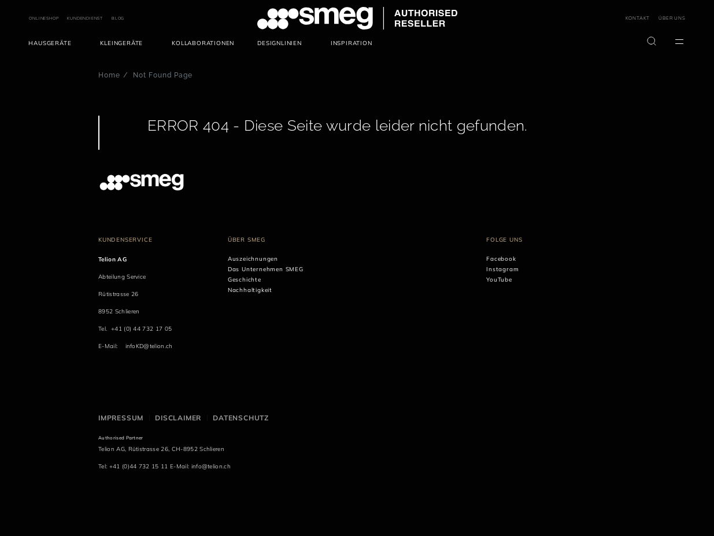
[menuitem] (52, 43)
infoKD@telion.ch (149, 346)
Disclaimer (178, 417)
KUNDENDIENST (85, 18)
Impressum (120, 417)
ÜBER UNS (671, 18)
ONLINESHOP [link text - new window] (43, 18)
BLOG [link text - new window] (118, 18)
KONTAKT (638, 18)
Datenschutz (241, 417)
